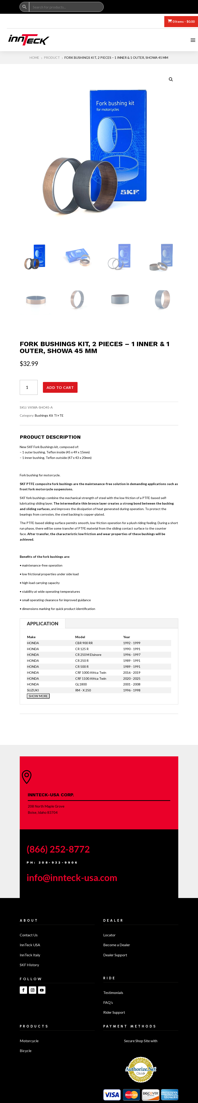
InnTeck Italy (30, 956)
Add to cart (60, 389)
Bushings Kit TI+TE (49, 417)
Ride (109, 980)
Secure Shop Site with (140, 1042)
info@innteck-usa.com (72, 879)
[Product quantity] (28, 389)
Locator (109, 936)
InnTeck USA (30, 946)
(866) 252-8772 (58, 850)
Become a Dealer (116, 946)
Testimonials (113, 994)
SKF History (29, 966)
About (29, 922)
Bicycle (25, 1052)
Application (42, 625)
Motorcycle (29, 1042)
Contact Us (29, 936)
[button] (171, 81)
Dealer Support (115, 956)
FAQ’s (108, 1004)
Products (34, 1028)
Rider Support (114, 1014)
